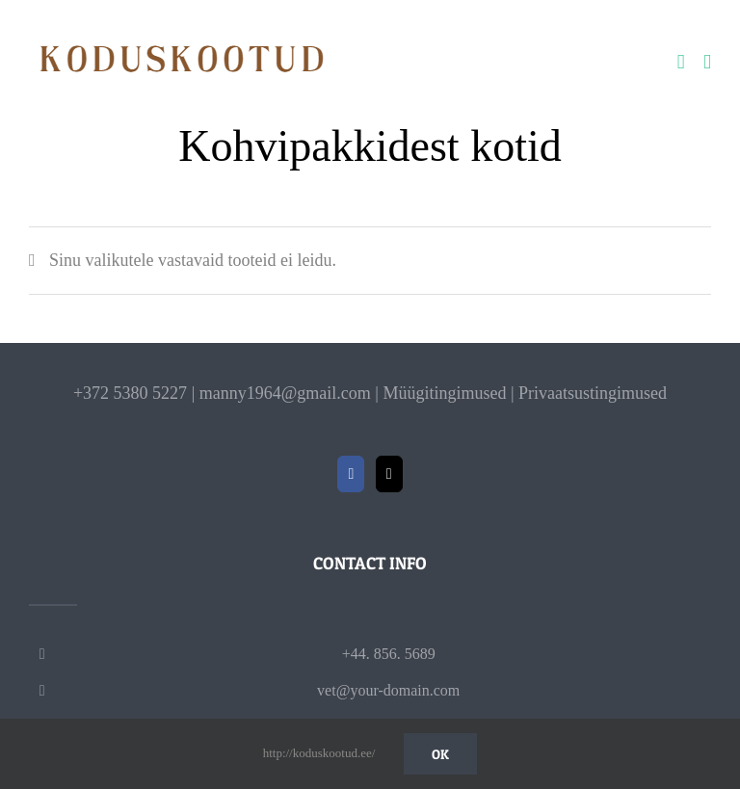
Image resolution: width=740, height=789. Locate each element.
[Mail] (389, 474)
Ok (440, 754)
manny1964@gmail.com (285, 393)
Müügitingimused (444, 393)
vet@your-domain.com (388, 690)
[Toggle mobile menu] (707, 62)
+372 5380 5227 (130, 393)
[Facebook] (350, 474)
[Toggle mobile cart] (681, 62)
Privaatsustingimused (592, 393)
